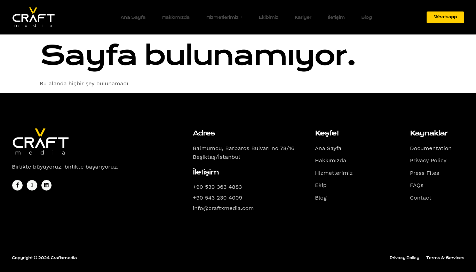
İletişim (336, 17)
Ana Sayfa (129, 17)
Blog (368, 17)
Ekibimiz (267, 17)
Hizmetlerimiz (222, 17)
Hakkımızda (173, 17)
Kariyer (302, 17)
